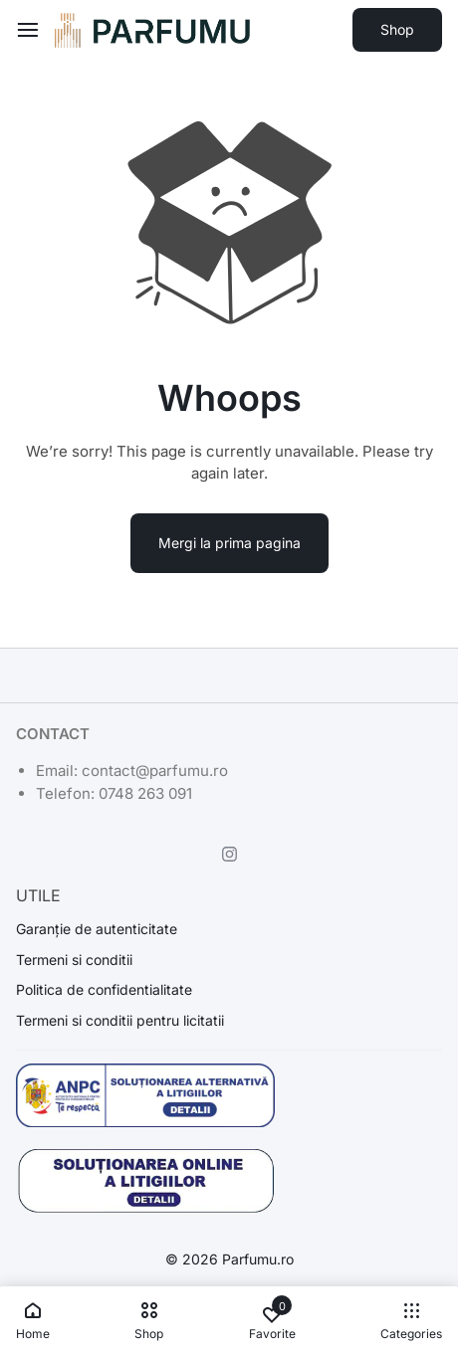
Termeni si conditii (74, 960)
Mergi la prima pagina (229, 542)
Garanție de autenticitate (96, 929)
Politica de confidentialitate (104, 990)
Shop (397, 29)
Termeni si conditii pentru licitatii (120, 1021)
